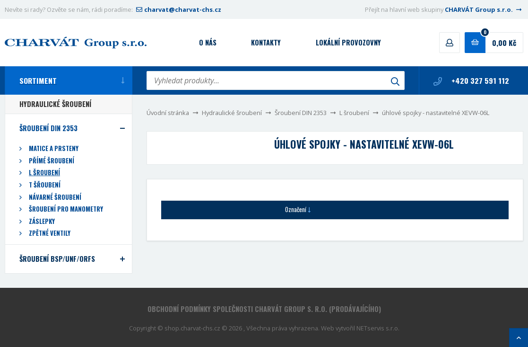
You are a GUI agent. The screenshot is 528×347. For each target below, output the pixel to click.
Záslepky (42, 221)
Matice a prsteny (53, 148)
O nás (207, 42)
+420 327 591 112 (471, 80)
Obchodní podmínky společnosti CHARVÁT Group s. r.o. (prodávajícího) (264, 309)
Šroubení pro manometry (66, 209)
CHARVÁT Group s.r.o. (484, 9)
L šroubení (354, 112)
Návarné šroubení (55, 197)
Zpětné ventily (49, 233)
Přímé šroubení (51, 160)
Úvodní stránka (168, 112)
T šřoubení (45, 184)
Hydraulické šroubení (232, 112)
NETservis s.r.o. (377, 328)
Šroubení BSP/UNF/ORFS (57, 259)
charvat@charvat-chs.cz (177, 9)
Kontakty (266, 42)
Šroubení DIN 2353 (301, 112)
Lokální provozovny (348, 42)
